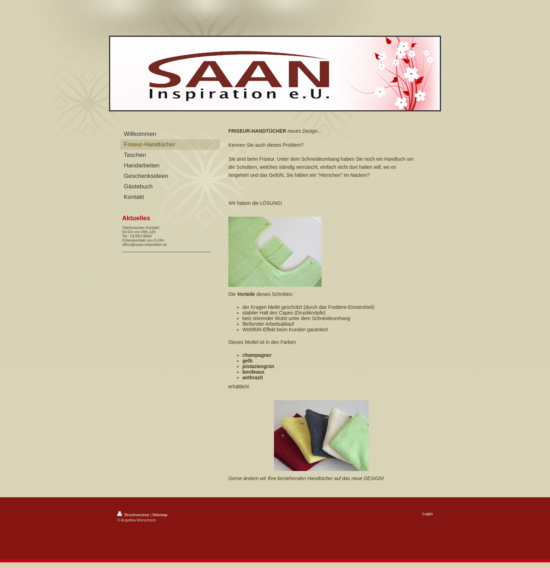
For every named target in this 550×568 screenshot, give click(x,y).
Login (427, 514)
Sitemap (159, 515)
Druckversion (133, 515)
